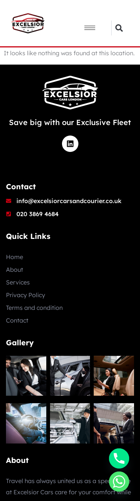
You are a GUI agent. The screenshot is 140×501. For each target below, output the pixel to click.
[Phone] (119, 458)
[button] (119, 28)
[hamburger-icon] (89, 28)
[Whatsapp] (119, 482)
